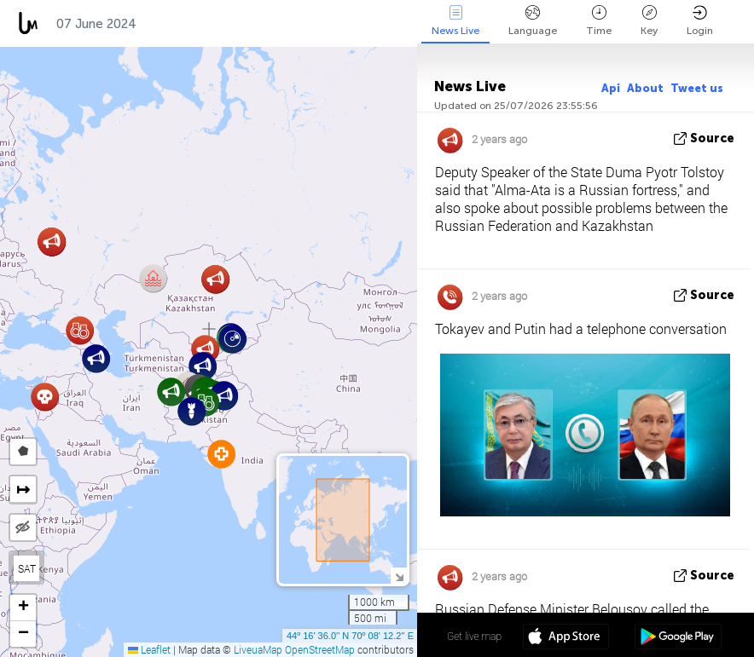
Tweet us (696, 88)
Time (599, 21)
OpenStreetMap (320, 649)
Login (700, 21)
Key (649, 21)
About (645, 88)
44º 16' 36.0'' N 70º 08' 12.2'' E (350, 636)
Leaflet (149, 649)
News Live (455, 21)
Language (532, 21)
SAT (27, 568)
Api (610, 88)
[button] (96, 358)
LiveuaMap (258, 649)
